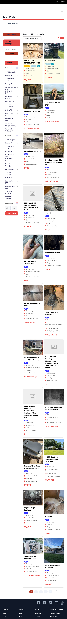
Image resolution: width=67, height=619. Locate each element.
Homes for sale (51, 473)
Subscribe (63, 1)
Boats (8, 75)
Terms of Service (55, 613)
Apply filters (11, 213)
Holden (28, 481)
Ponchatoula (51, 226)
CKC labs (48, 517)
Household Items (8, 97)
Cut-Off (28, 523)
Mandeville (29, 124)
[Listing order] (32, 38)
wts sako (48, 213)
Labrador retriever (52, 253)
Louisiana (34, 76)
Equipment (29, 478)
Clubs (49, 175)
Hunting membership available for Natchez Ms (53, 162)
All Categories (11, 72)
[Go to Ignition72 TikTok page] (62, 602)
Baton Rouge (51, 422)
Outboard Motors (52, 328)
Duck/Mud (50, 578)
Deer (20, 617)
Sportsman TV (39, 613)
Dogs (27, 73)
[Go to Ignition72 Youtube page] (56, 602)
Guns (27, 122)
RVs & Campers (10, 119)
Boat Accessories (31, 520)
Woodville (50, 476)
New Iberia (50, 74)
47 (50, 591)
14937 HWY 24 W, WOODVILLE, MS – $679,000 (52, 459)
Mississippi (56, 177)
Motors (8, 110)
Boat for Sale (50, 61)
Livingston (50, 529)
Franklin (28, 571)
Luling (49, 580)
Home (9, 23)
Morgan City (50, 265)
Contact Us (53, 617)
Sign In (56, 1)
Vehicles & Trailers (9, 130)
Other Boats (29, 569)
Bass (48, 71)
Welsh (49, 380)
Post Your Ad (11, 34)
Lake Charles (30, 373)
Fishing (8, 84)
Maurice (28, 76)
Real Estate (9, 114)
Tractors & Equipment (10, 125)
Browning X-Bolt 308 (32, 151)
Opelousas (50, 118)
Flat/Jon (28, 370)
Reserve (28, 164)
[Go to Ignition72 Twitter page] (44, 602)
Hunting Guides (52, 378)
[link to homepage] (11, 10)
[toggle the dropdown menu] (62, 11)
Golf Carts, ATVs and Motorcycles (10, 90)
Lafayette (28, 318)
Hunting (9, 101)
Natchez (49, 177)
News (4, 613)
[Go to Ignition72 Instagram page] (50, 602)
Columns (37, 617)
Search (12, 53)
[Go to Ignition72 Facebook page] (38, 602)
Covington (50, 331)
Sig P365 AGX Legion (32, 111)
